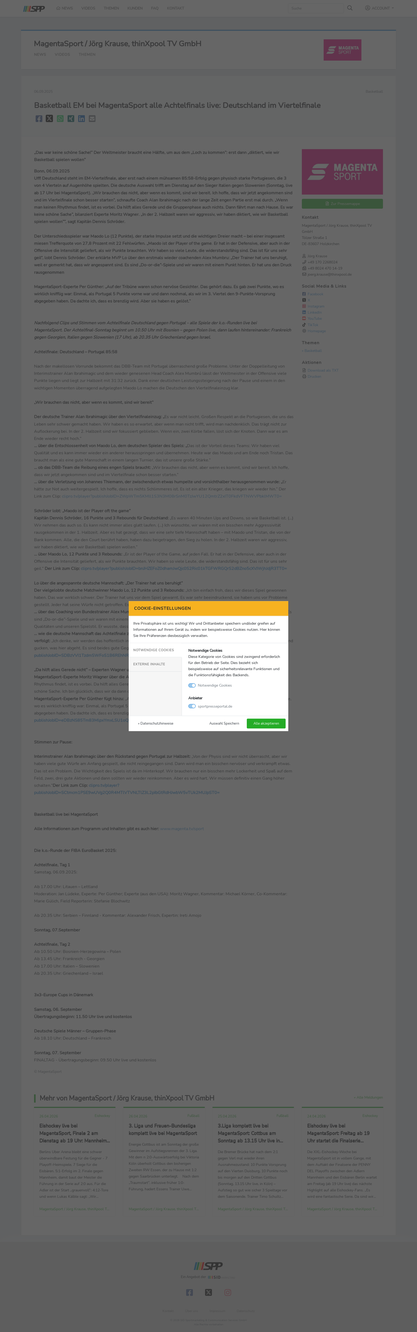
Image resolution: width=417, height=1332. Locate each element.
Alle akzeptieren (266, 723)
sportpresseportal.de (215, 706)
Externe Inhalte (149, 664)
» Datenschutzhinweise (155, 723)
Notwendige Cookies (153, 650)
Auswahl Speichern (224, 723)
